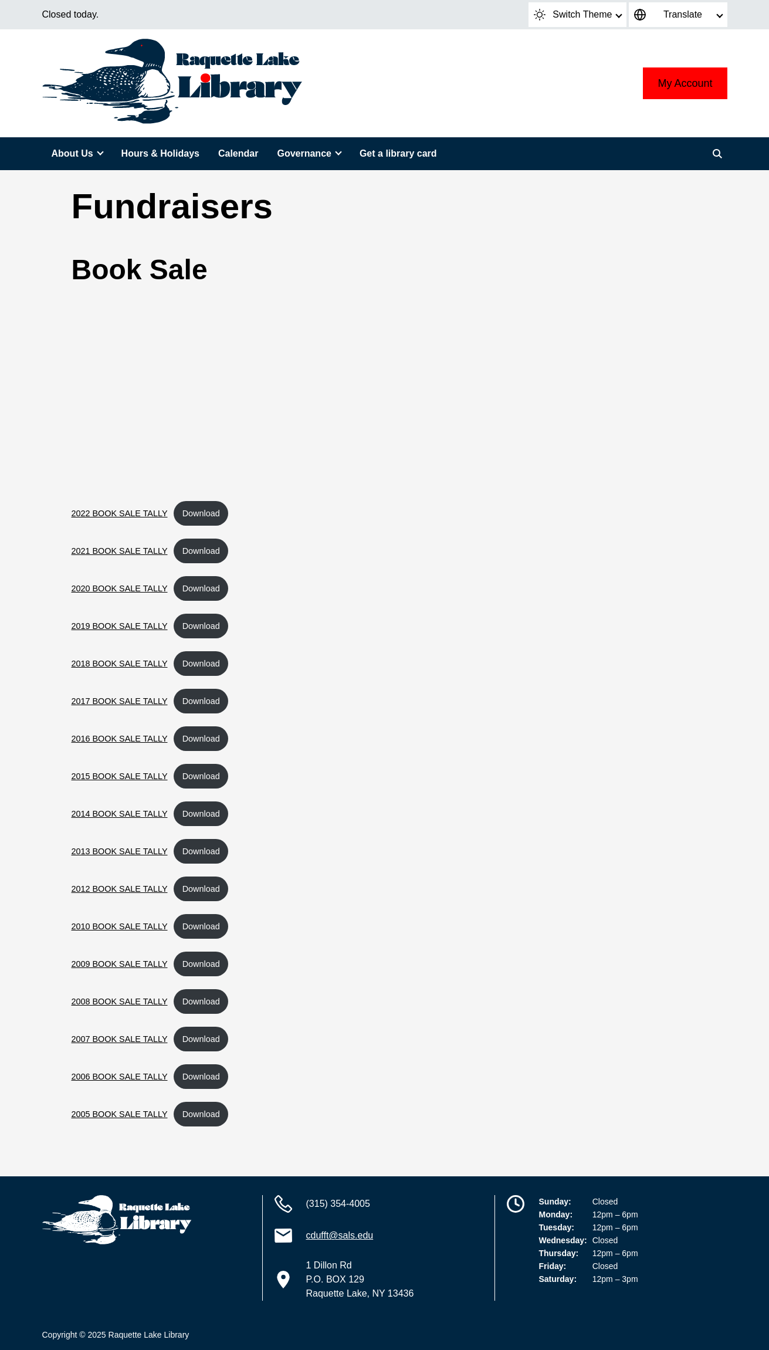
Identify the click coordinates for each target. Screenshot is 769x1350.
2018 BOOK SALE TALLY (120, 663)
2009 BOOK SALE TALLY (120, 964)
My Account (685, 83)
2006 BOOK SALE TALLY (120, 1076)
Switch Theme (573, 15)
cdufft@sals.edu (340, 1235)
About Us (72, 153)
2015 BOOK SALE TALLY (120, 776)
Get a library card (398, 153)
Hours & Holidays (160, 153)
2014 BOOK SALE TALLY (120, 813)
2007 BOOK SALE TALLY (120, 1039)
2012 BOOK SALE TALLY (120, 889)
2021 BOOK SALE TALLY (120, 551)
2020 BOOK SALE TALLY (120, 588)
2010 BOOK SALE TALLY (120, 926)
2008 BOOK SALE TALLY (120, 1001)
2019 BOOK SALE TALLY (120, 626)
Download (201, 513)
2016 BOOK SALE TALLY (120, 738)
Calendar (238, 153)
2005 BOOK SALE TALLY (120, 1114)
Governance (304, 153)
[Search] (717, 154)
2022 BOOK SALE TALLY (120, 513)
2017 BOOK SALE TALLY (120, 701)
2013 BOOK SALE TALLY (120, 851)
